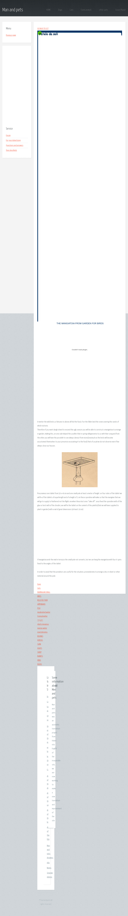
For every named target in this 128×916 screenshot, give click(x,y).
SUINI (39, 644)
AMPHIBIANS (41, 604)
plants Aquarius (43, 624)
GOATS (39, 648)
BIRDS (39, 596)
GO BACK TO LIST (43, 29)
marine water (42, 628)
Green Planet (120, 10)
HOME (48, 10)
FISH (38, 608)
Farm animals (86, 10)
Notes (49, 868)
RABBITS (40, 656)
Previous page (11, 35)
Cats (71, 10)
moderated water (43, 612)
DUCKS (39, 664)
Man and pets (12, 10)
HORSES (40, 640)
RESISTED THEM (42, 600)
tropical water (42, 616)
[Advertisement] (17, 86)
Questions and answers (14, 145)
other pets (103, 10)
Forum (8, 135)
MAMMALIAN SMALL (43, 592)
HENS (39, 660)
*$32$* (40, 620)
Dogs (60, 10)
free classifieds (11, 150)
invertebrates (42, 632)
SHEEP (39, 652)
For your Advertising (13, 140)
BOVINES (40, 636)
